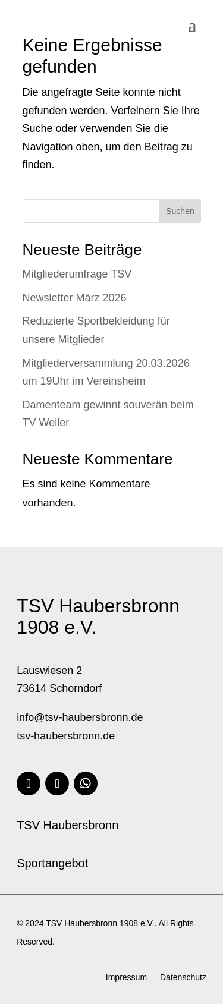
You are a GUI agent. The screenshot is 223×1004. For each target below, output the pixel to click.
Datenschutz (183, 977)
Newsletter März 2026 (75, 298)
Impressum (126, 977)
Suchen (180, 211)
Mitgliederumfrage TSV (77, 274)
